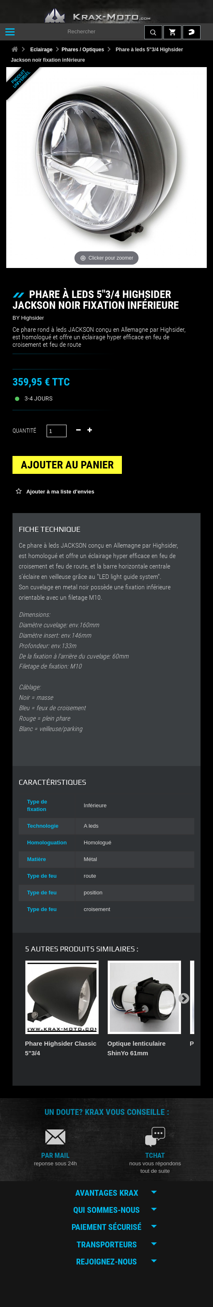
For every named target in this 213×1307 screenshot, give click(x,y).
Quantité (24, 430)
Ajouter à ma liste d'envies (59, 491)
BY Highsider (28, 318)
